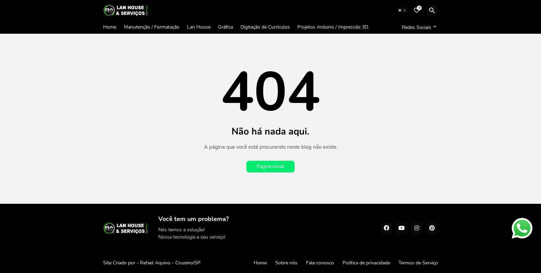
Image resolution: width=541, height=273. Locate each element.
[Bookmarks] (417, 10)
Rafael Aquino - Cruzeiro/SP (170, 263)
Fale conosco (320, 263)
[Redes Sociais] (418, 27)
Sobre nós (286, 263)
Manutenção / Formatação (151, 27)
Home (109, 27)
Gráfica (225, 27)
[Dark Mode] (402, 10)
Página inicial (270, 166)
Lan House (198, 27)
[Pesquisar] (432, 10)
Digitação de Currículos (265, 27)
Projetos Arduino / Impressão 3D (332, 27)
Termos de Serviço (418, 263)
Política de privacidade (366, 263)
